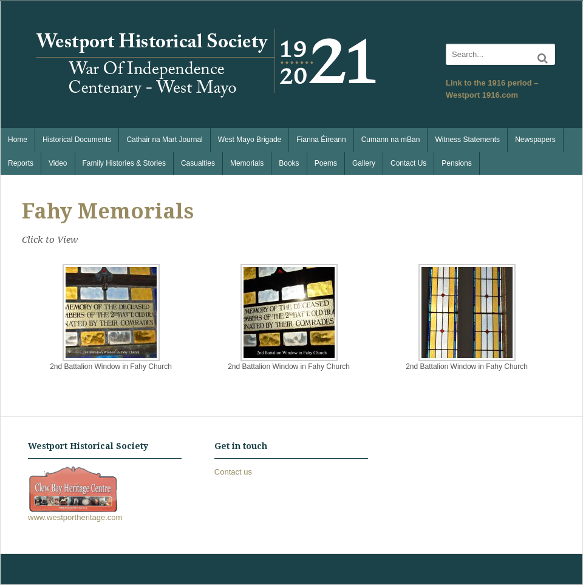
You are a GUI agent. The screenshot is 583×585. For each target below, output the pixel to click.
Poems (326, 163)
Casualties (198, 163)
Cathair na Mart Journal (164, 139)
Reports (20, 163)
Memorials (247, 163)
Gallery (363, 163)
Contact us (233, 471)
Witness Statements (467, 139)
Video (58, 163)
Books (289, 163)
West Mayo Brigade (250, 139)
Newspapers (535, 139)
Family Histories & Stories (124, 163)
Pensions (456, 163)
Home (17, 139)
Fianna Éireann (321, 139)
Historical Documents (77, 139)
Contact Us (408, 163)
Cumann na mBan (390, 139)
